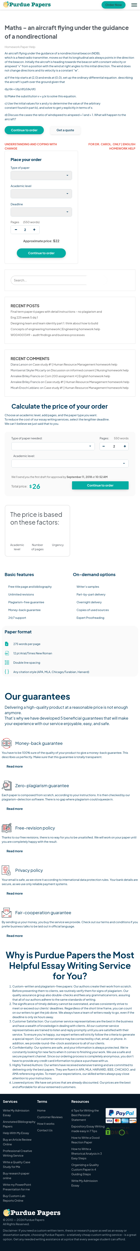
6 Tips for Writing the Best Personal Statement (85, 1114)
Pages (15, 222)
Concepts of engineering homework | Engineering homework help (55, 329)
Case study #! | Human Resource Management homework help (75, 364)
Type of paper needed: (26, 438)
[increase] (34, 229)
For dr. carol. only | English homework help (111, 146)
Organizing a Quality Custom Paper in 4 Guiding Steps (85, 1169)
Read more (15, 766)
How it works (45, 1123)
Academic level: (24, 456)
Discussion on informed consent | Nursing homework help (90, 370)
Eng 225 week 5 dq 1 (24, 317)
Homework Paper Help (20, 47)
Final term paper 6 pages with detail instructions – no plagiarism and (56, 311)
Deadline (17, 204)
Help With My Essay (16, 1133)
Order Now (113, 5)
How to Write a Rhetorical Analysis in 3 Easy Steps (86, 1153)
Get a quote (65, 130)
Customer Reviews (50, 1117)
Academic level (21, 186)
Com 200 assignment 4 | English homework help (77, 376)
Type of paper (20, 167)
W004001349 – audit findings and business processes (48, 335)
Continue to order (24, 130)
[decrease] (16, 229)
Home (41, 1110)
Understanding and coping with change (31, 146)
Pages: (104, 438)
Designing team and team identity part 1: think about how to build (54, 323)
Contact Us (45, 1130)
